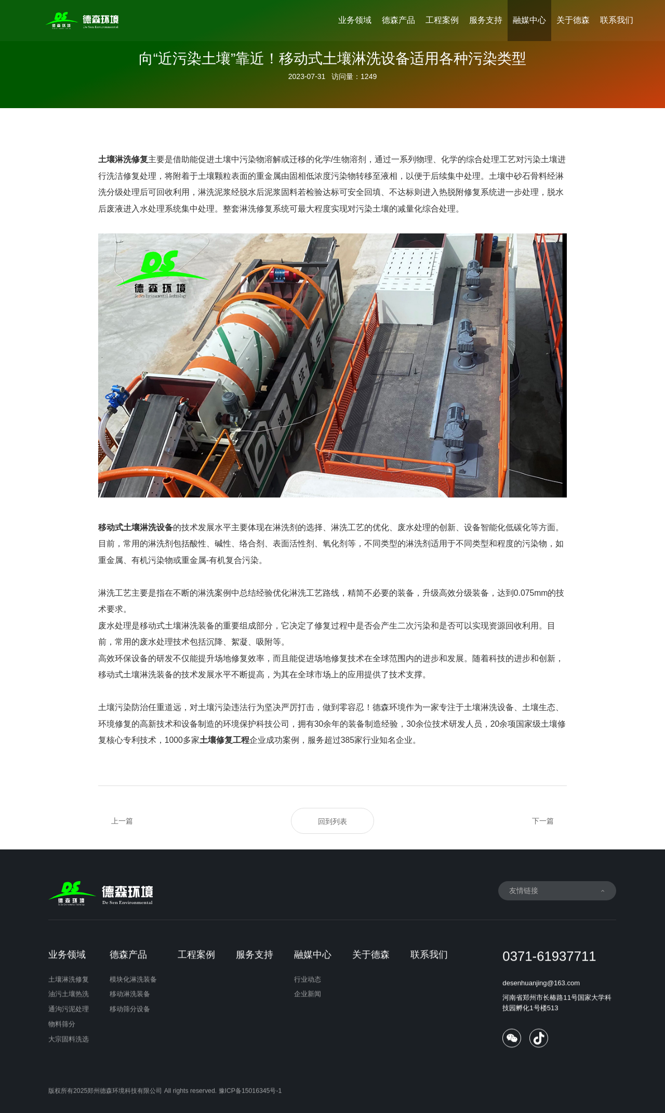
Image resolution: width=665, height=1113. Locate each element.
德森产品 (398, 20)
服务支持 (485, 20)
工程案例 (442, 20)
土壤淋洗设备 (489, 707)
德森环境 (389, 707)
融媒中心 (529, 20)
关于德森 (573, 20)
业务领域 (354, 20)
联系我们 (616, 20)
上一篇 (122, 821)
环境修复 (114, 723)
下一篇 (543, 821)
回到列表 (332, 821)
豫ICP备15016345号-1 (250, 1103)
